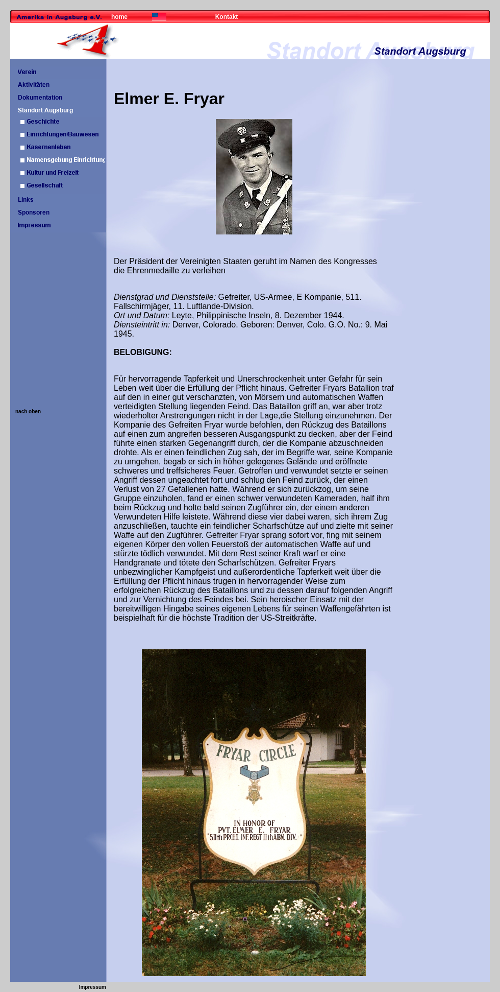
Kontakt (226, 16)
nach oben (28, 411)
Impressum (92, 987)
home (119, 16)
